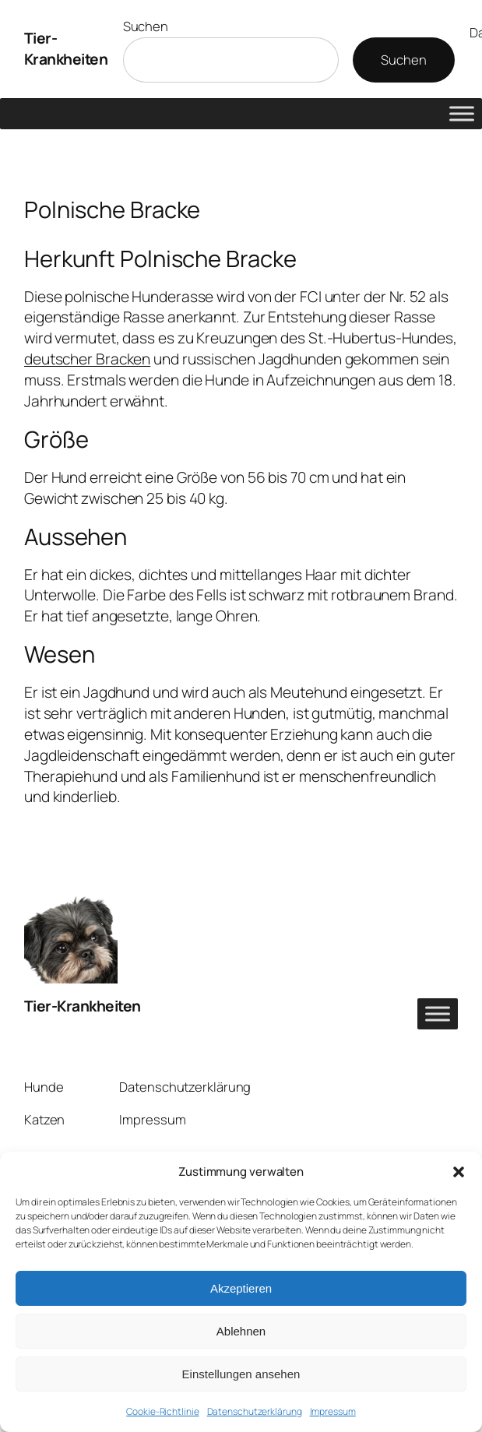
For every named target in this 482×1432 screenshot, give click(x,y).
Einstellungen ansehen (241, 1374)
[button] (458, 1172)
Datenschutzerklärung (254, 1411)
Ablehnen (241, 1331)
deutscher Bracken (87, 359)
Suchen (145, 26)
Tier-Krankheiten (66, 48)
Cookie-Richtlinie (162, 1411)
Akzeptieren (241, 1288)
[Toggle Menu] (461, 113)
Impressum (333, 1411)
